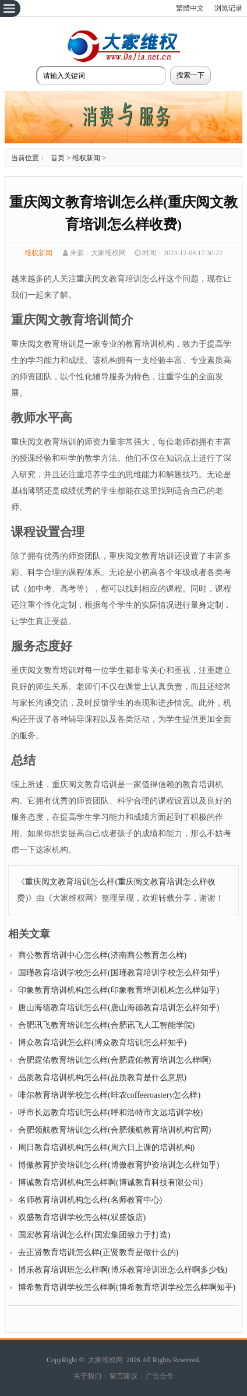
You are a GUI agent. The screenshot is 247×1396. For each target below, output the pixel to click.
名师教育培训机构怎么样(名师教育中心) (90, 1200)
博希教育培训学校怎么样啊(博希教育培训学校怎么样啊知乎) (126, 1287)
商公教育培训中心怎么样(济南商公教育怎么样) (102, 955)
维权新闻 (86, 158)
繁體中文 (190, 8)
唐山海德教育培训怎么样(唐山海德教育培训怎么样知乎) (118, 1007)
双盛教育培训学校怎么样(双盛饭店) (82, 1217)
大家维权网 (105, 1360)
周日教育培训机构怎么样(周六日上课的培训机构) (106, 1147)
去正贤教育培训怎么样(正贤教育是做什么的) (98, 1252)
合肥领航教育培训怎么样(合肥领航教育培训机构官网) (114, 1130)
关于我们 (87, 1376)
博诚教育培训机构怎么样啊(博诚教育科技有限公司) (110, 1182)
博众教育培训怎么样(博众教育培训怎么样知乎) (102, 1042)
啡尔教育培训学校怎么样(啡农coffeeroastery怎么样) (109, 1095)
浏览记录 (228, 8)
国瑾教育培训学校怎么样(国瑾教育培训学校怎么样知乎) (118, 972)
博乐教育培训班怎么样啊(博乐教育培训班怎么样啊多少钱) (122, 1269)
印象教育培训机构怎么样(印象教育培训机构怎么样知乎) (118, 990)
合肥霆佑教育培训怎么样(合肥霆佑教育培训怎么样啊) (114, 1060)
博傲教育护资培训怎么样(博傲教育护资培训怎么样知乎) (118, 1165)
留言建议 (123, 1376)
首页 (58, 158)
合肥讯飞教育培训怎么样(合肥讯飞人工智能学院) (106, 1025)
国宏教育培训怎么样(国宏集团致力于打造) (94, 1235)
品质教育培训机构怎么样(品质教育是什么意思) (102, 1077)
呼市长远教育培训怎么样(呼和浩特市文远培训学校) (110, 1112)
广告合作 (160, 1376)
